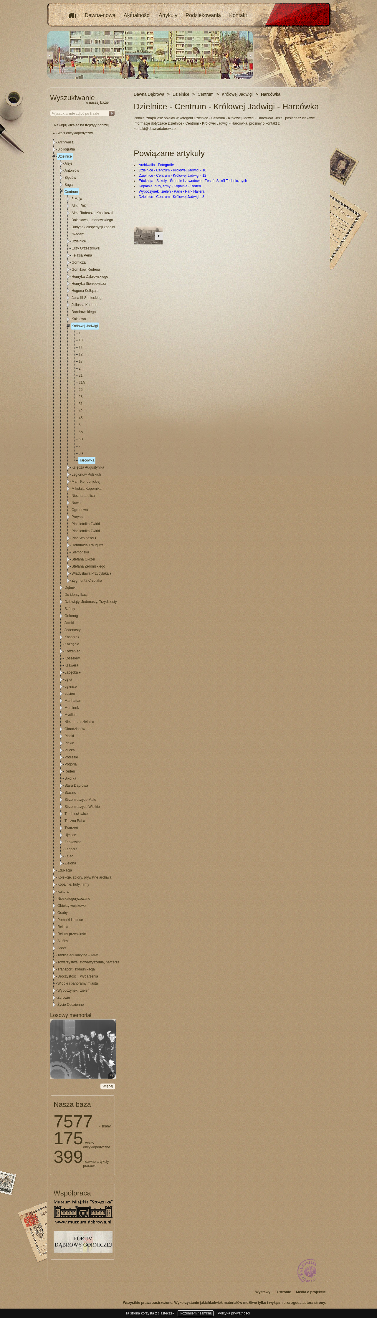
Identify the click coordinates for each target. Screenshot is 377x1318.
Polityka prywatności (234, 1313)
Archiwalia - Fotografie (156, 165)
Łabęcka (73, 672)
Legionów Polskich (86, 474)
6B (81, 439)
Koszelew (72, 658)
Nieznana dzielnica (79, 722)
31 (80, 404)
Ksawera (71, 665)
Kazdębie (72, 644)
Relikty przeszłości (72, 934)
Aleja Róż (79, 206)
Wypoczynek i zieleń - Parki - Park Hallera (171, 191)
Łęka (68, 679)
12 (80, 354)
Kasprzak (72, 637)
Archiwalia (65, 142)
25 (80, 390)
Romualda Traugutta (88, 545)
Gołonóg (71, 616)
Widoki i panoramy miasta (77, 983)
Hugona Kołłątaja (85, 291)
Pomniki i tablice (70, 920)
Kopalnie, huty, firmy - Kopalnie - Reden (170, 186)
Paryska (78, 517)
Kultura (63, 891)
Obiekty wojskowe (71, 906)
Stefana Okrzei (83, 559)
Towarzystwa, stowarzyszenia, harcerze (88, 962)
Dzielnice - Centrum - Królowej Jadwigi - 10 (172, 170)
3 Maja (77, 199)
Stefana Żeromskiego (88, 566)
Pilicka (70, 750)
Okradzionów (75, 729)
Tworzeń (71, 828)
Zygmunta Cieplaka (87, 580)
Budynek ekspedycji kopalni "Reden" (93, 230)
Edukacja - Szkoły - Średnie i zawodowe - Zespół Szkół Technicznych (193, 181)
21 (80, 375)
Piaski (69, 736)
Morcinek (72, 708)
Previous (50, 55)
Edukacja (64, 870)
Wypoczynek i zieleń (73, 990)
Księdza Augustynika (88, 467)
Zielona (70, 863)
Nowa (76, 503)
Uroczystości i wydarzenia (77, 976)
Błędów (70, 178)
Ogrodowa (80, 510)
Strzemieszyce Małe (80, 800)
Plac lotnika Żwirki (86, 524)
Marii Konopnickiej (86, 481)
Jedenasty (73, 630)
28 (80, 397)
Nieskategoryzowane (73, 899)
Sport (61, 948)
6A (81, 432)
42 (80, 411)
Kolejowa (79, 319)
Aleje (68, 163)
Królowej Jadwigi (85, 326)
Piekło (69, 743)
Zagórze (71, 849)
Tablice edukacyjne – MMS (78, 955)
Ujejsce (70, 835)
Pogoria (71, 764)
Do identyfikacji (76, 595)
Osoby (62, 913)
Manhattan (73, 701)
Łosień (70, 694)
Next (250, 55)
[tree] (82, 573)
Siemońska (80, 552)
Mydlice (71, 715)
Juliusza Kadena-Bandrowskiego (85, 308)
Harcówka (86, 460)
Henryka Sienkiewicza (89, 284)
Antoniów (72, 170)
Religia (62, 927)
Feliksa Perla (82, 255)
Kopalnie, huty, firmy (73, 884)
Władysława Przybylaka (92, 573)
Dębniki (70, 588)
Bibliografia (66, 149)
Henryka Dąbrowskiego (90, 276)
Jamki (69, 623)
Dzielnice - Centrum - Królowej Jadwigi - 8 (171, 197)
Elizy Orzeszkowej (86, 248)
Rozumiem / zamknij (195, 1313)
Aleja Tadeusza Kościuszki (92, 213)
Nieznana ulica (83, 496)
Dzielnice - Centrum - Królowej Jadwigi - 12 (172, 175)
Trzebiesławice (76, 814)
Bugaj (69, 185)
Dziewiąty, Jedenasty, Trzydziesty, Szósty (91, 605)
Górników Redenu (86, 269)
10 (80, 340)
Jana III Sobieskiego (87, 298)
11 (80, 347)
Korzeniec (72, 651)
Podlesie (71, 757)
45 (80, 418)
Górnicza (79, 262)
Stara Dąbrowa (76, 785)
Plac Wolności (84, 538)
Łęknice (71, 686)
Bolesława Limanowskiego (92, 220)
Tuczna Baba (75, 821)
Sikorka (70, 778)
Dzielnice (64, 156)
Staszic (70, 793)
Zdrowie (63, 997)
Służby (62, 941)
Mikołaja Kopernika (86, 489)
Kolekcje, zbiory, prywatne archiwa (84, 877)
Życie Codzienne (70, 1005)
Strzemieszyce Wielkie (82, 807)
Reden (70, 771)
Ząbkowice (73, 842)
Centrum (71, 192)
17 (80, 361)
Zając (69, 856)
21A (82, 383)
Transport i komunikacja (76, 969)
